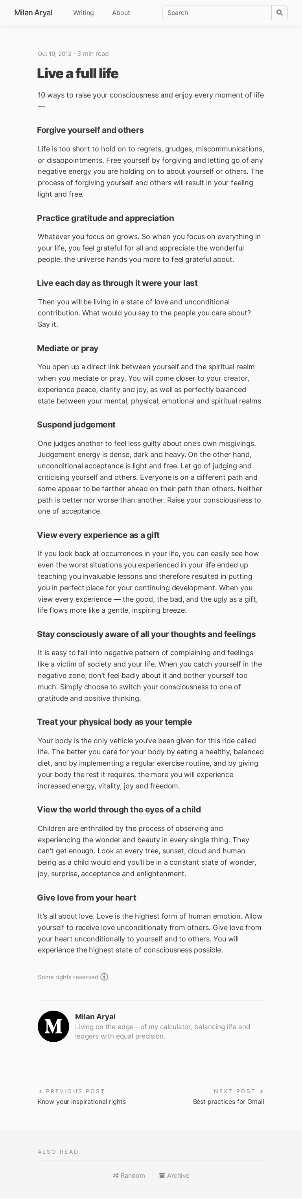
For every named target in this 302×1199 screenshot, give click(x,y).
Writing (83, 13)
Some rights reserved (69, 977)
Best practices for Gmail (224, 1102)
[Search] (217, 12)
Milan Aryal (33, 12)
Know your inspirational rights (87, 1102)
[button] (128, 1176)
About (121, 13)
